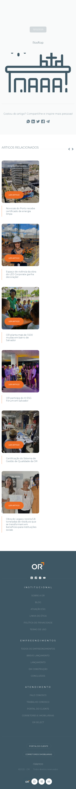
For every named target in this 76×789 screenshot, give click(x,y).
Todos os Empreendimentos (38, 649)
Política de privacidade (38, 622)
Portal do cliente (38, 709)
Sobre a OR (38, 595)
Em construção (38, 669)
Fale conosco (38, 695)
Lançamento (38, 662)
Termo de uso (38, 629)
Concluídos (38, 676)
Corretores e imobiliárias (38, 715)
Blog (38, 602)
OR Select (38, 722)
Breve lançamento (38, 655)
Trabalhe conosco (38, 702)
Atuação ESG (38, 609)
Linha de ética (38, 616)
